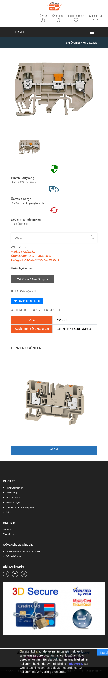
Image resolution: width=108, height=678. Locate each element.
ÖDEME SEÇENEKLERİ (46, 310)
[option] (29, 147)
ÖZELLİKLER (18, 310)
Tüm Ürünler (72, 42)
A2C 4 (54, 449)
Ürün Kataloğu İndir (24, 291)
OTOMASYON (34, 260)
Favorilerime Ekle (27, 300)
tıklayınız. (76, 667)
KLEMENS (52, 260)
